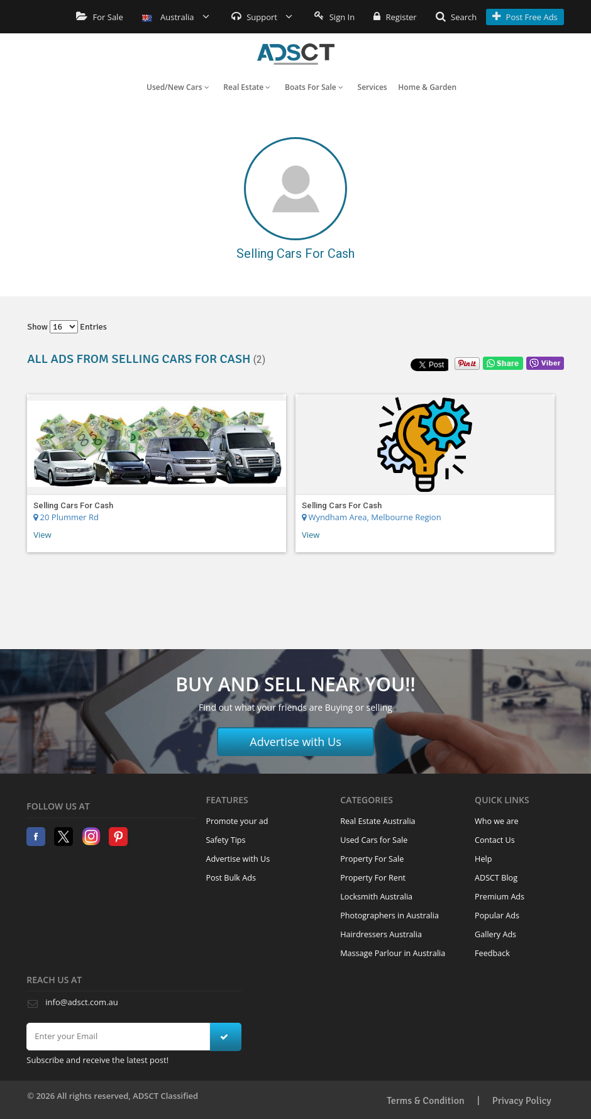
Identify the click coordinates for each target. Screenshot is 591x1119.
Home (295, 54)
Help (483, 859)
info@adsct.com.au (81, 1002)
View (42, 534)
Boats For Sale (314, 87)
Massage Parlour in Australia (392, 953)
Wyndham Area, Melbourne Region (371, 517)
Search (456, 17)
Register (394, 17)
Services (372, 87)
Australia (175, 17)
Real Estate (246, 87)
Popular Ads (497, 915)
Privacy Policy (521, 1100)
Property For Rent (373, 877)
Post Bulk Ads (231, 877)
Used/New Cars (177, 87)
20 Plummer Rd (66, 517)
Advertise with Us (295, 741)
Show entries (67, 326)
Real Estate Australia (377, 821)
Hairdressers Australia (381, 934)
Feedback (492, 953)
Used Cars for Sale (373, 840)
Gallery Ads (495, 934)
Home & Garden (427, 87)
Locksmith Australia (376, 896)
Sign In (334, 17)
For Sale (99, 17)
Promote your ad (237, 821)
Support (262, 17)
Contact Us (495, 840)
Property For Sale (372, 859)
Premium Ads (499, 896)
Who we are (497, 821)
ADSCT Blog (496, 877)
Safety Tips (225, 840)
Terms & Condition (426, 1100)
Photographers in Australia (389, 915)
